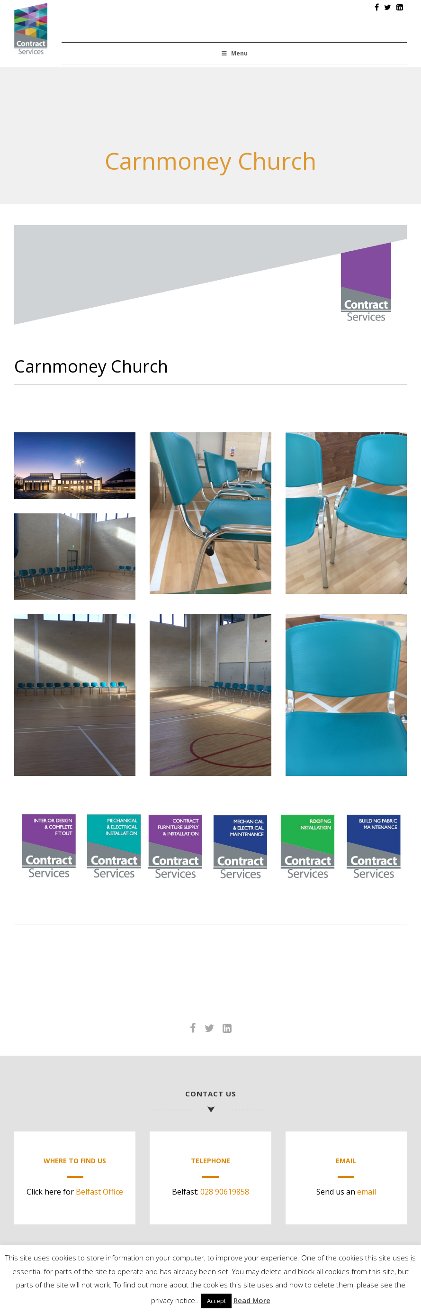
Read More (251, 1300)
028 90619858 (224, 1191)
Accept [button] (216, 1300)
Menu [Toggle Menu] (234, 53)
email (366, 1191)
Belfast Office (99, 1191)
